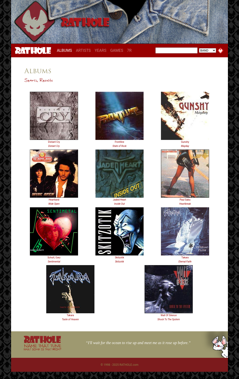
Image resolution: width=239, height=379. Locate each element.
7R (129, 50)
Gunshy (185, 142)
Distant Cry (54, 142)
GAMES (116, 50)
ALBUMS (65, 50)
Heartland (54, 199)
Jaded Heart (119, 199)
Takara (185, 257)
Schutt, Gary (53, 257)
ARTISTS (83, 50)
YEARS (100, 50)
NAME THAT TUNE (42, 347)
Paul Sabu (185, 199)
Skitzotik (119, 257)
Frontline (119, 142)
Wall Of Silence (169, 315)
